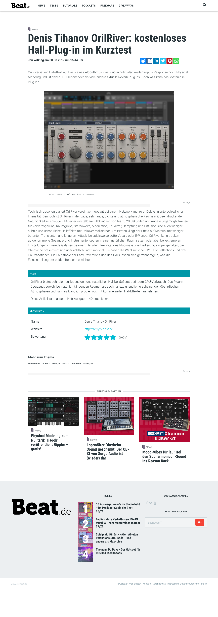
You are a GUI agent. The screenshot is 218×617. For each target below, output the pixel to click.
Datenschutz (159, 583)
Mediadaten (135, 583)
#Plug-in (88, 363)
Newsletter (122, 583)
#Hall (65, 363)
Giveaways (126, 5)
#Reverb (76, 363)
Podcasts (89, 5)
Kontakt (147, 583)
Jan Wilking (36, 60)
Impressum (173, 583)
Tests (54, 5)
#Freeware (34, 363)
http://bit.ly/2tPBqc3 (98, 329)
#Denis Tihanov (51, 363)
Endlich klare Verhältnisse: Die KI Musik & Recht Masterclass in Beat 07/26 (118, 522)
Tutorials (70, 5)
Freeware (107, 5)
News (41, 5)
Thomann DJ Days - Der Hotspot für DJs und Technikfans (118, 551)
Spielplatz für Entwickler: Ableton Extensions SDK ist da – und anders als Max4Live (117, 537)
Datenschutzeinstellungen (193, 583)
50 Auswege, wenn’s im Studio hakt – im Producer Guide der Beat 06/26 (118, 507)
